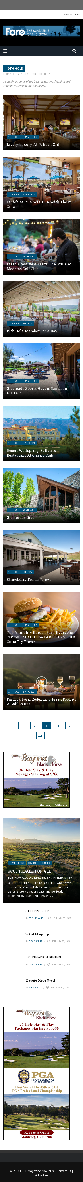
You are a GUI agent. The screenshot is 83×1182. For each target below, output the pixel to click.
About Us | (49, 1171)
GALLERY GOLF (37, 911)
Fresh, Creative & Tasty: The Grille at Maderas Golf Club (39, 266)
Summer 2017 (30, 625)
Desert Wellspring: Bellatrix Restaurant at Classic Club (31, 452)
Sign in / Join (71, 14)
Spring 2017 (29, 691)
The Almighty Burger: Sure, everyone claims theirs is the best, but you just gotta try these (41, 637)
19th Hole (13, 137)
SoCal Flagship (37, 934)
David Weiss (35, 941)
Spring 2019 (29, 194)
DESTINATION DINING (43, 957)
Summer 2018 (30, 381)
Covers (32, 863)
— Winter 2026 (17, 863)
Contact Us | (65, 1171)
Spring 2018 (29, 443)
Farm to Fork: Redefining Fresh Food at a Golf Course (41, 701)
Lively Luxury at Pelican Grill (34, 144)
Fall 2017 (27, 572)
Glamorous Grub (21, 517)
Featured (45, 863)
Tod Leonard (36, 918)
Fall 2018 (27, 323)
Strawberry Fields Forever (30, 579)
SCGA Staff (35, 987)
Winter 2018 (29, 510)
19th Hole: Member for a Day (32, 331)
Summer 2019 (30, 137)
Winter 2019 (29, 256)
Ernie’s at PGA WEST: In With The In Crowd (39, 204)
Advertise (41, 1175)
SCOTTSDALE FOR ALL (29, 871)
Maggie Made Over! (40, 980)
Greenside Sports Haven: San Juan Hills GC (37, 390)
